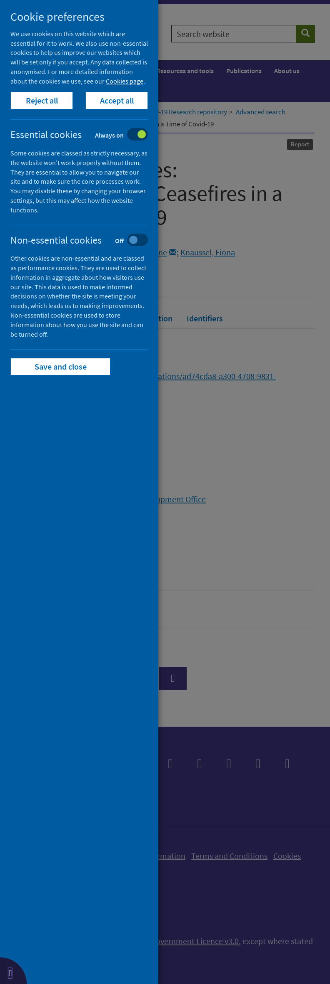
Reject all (42, 100)
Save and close (61, 366)
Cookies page (124, 81)
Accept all (117, 100)
